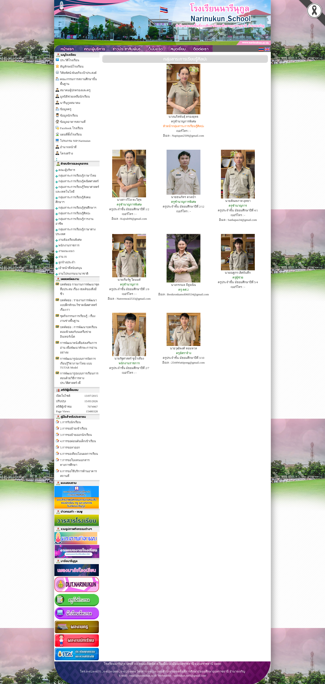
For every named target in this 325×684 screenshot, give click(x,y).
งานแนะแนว (65, 251)
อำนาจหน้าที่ (68, 147)
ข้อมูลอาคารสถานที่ (73, 122)
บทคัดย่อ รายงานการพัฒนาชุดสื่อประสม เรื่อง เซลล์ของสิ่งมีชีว (79, 289)
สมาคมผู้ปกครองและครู (75, 90)
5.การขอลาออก (70, 447)
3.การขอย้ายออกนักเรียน (76, 435)
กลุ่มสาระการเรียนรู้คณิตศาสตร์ (77, 181)
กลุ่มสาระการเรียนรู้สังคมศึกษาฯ (73, 200)
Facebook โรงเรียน (71, 128)
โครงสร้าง (66, 153)
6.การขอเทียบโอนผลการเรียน (79, 453)
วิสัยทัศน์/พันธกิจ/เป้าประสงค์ (78, 73)
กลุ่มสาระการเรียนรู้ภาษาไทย (76, 175)
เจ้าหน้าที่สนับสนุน (69, 268)
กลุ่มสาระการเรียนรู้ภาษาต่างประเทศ (75, 232)
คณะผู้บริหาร (65, 170)
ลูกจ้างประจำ (65, 262)
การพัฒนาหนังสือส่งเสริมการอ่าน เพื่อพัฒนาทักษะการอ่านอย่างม (78, 347)
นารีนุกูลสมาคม (70, 103)
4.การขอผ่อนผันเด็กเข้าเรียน (78, 441)
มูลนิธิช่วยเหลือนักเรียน (75, 96)
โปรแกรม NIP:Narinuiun (75, 140)
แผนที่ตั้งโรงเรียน (71, 134)
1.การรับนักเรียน (70, 422)
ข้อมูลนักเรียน (69, 115)
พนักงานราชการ (67, 245)
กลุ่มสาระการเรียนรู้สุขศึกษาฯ (76, 208)
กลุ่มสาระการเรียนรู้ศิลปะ (73, 213)
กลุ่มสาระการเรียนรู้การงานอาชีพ (74, 221)
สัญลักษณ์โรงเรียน (72, 66)
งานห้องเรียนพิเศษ (69, 240)
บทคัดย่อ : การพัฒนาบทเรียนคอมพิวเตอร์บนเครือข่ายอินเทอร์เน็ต (78, 331)
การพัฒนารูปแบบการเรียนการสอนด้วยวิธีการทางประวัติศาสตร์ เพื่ (79, 378)
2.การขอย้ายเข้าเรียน (73, 428)
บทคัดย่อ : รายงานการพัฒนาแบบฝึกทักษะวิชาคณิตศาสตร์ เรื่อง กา (78, 305)
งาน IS (61, 257)
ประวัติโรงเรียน (69, 60)
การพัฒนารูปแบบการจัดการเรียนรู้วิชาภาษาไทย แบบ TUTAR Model (78, 363)
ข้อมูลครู (65, 109)
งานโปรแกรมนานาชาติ (72, 273)
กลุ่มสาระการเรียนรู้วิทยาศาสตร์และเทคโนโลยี (77, 189)
